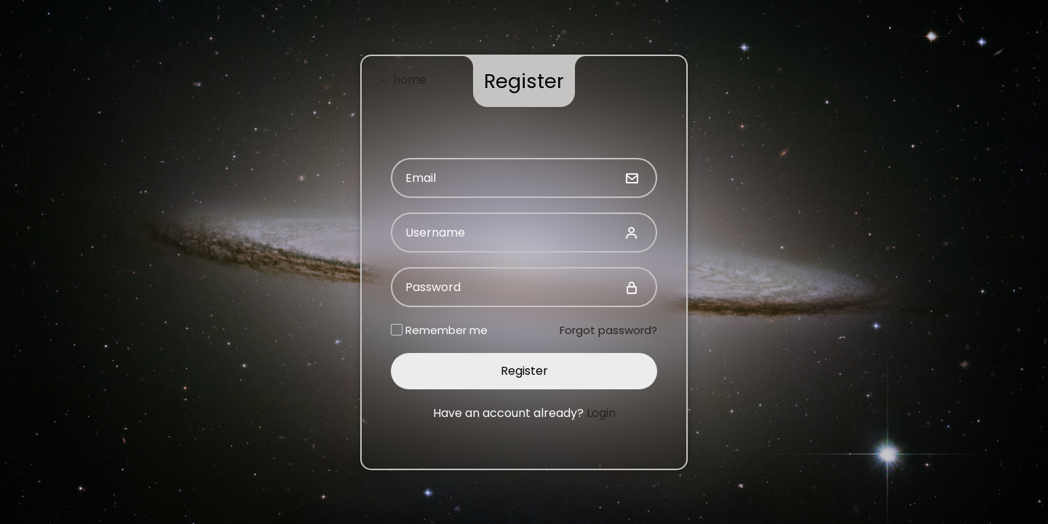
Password (433, 287)
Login (601, 413)
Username (435, 232)
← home (402, 79)
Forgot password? (608, 330)
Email (420, 178)
